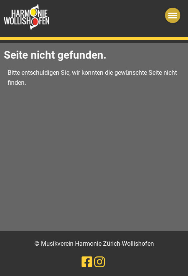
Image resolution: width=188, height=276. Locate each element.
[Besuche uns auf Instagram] (99, 262)
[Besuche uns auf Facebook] (87, 262)
